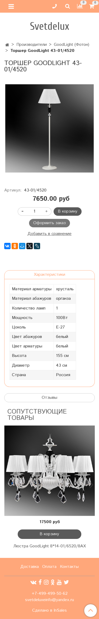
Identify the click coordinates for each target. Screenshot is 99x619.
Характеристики (49, 275)
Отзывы (49, 398)
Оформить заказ (49, 223)
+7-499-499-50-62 (50, 594)
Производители (31, 45)
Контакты (69, 567)
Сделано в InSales (49, 610)
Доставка (29, 567)
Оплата (49, 567)
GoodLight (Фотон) (71, 45)
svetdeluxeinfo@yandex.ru (49, 600)
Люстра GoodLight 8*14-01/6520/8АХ (49, 546)
